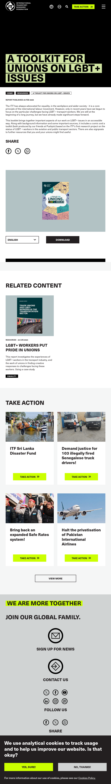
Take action (81, 6)
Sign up (55, 637)
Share (12, 141)
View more (55, 578)
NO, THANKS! (82, 767)
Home (10, 93)
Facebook (55, 692)
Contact (55, 668)
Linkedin (46, 701)
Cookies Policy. (87, 778)
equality (11, 376)
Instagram (55, 701)
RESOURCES (22, 93)
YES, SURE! (29, 767)
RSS (65, 701)
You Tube (65, 692)
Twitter (46, 692)
